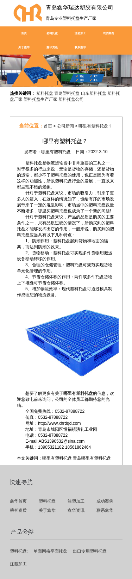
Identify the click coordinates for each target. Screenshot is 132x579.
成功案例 (108, 33)
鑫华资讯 (52, 47)
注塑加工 (80, 33)
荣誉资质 (18, 510)
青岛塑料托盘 (67, 93)
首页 (24, 33)
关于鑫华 (24, 47)
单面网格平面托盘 (50, 551)
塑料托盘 (52, 33)
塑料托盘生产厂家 (40, 99)
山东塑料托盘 (93, 93)
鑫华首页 (18, 501)
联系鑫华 (80, 47)
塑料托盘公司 (71, 99)
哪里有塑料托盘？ (95, 126)
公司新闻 (65, 126)
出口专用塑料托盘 (90, 551)
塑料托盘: (19, 551)
